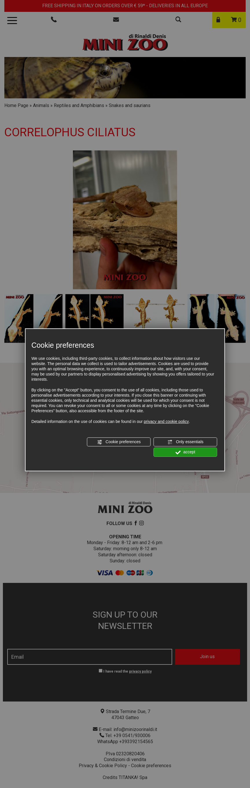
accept (185, 452)
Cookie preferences (119, 442)
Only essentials (185, 442)
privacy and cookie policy (166, 421)
